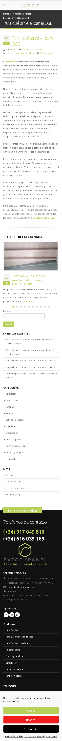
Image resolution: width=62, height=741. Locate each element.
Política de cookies (14, 736)
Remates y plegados (14, 452)
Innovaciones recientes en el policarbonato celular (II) (31, 360)
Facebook (6, 614)
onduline (20, 53)
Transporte (10, 459)
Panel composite (13, 439)
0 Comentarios (47, 53)
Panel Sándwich (12, 630)
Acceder (9, 475)
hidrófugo (10, 53)
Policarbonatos (12, 649)
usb (33, 53)
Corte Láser (11, 662)
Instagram (11, 614)
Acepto (31, 710)
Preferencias (31, 729)
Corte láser (10, 393)
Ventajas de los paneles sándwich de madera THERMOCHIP (29, 280)
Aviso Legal (51, 736)
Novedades (10, 426)
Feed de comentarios (15, 488)
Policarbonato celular (15, 446)
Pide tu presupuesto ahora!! (22, 510)
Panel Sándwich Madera (16, 643)
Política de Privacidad (34, 736)
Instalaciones (11, 400)
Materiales (10, 406)
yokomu (13, 49)
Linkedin (17, 614)
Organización (11, 433)
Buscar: (7, 310)
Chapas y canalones (14, 656)
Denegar (31, 719)
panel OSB (11, 61)
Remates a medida (14, 669)
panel (28, 53)
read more (29, 301)
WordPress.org (12, 494)
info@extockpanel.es (24, 587)
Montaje (9, 413)
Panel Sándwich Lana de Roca (19, 636)
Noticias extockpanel (32, 49)
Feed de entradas (13, 481)
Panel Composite (13, 675)
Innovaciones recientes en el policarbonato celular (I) (30, 367)
